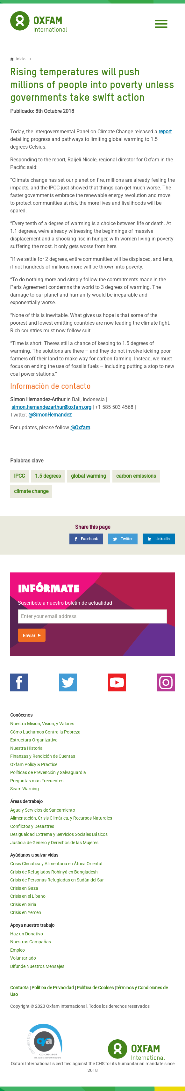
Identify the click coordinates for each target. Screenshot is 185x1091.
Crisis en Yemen (25, 912)
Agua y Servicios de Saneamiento (42, 810)
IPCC (19, 476)
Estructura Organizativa (34, 739)
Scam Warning (24, 788)
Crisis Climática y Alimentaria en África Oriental (56, 863)
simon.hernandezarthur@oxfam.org (51, 407)
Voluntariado (23, 958)
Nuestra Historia (26, 748)
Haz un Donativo (26, 933)
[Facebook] (86, 539)
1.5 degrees (48, 476)
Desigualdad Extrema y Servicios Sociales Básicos (59, 834)
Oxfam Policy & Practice (33, 764)
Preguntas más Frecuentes (36, 780)
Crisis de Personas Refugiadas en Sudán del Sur (57, 879)
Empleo (17, 950)
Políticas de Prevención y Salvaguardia (48, 772)
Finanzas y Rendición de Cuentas (42, 756)
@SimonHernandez (50, 415)
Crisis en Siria (23, 904)
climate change (31, 491)
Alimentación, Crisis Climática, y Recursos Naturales (61, 818)
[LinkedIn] (159, 539)
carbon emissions (136, 476)
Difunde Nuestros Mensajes (37, 966)
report (165, 132)
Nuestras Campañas (30, 941)
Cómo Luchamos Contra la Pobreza (45, 731)
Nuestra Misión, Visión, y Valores (42, 723)
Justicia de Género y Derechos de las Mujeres (54, 842)
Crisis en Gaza (24, 888)
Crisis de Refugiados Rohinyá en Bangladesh (54, 871)
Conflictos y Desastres (32, 826)
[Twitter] (123, 539)
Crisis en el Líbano (28, 896)
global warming (88, 476)
